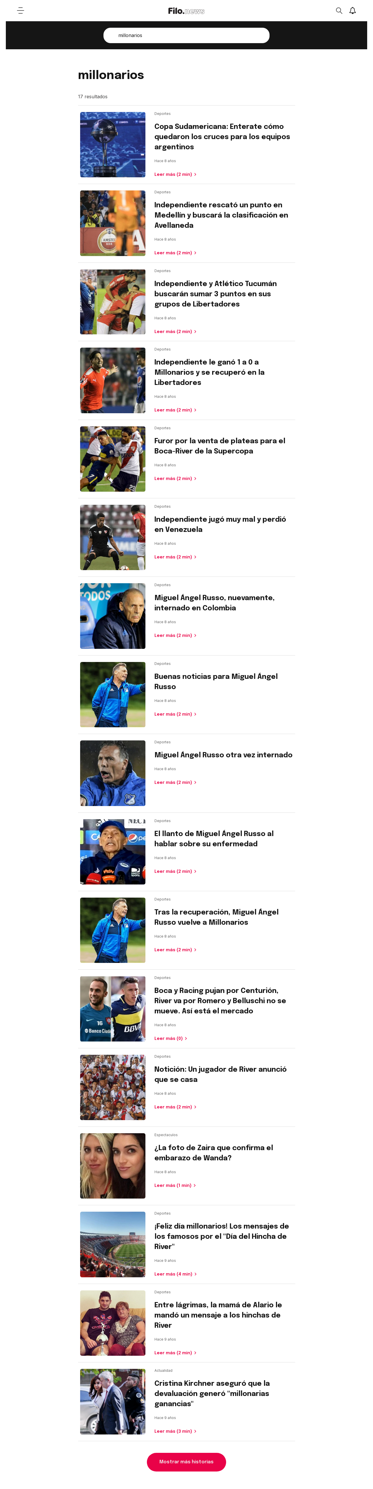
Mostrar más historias (186, 1462)
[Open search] (339, 10)
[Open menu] (20, 10)
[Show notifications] (352, 10)
